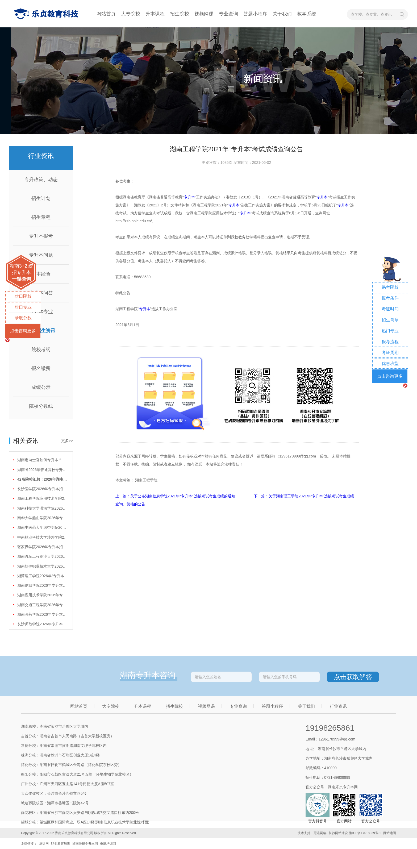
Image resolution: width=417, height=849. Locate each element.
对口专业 (23, 307)
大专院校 (130, 13)
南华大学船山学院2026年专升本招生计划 (42, 518)
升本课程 (155, 13)
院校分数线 (41, 406)
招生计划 (41, 198)
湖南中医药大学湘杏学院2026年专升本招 (42, 527)
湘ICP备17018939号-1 (365, 833)
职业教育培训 (60, 844)
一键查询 (21, 279)
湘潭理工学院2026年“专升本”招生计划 (42, 576)
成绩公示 (41, 387)
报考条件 (390, 298)
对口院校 (23, 296)
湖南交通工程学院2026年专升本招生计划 (42, 605)
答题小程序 (255, 13)
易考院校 (390, 287)
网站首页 (106, 13)
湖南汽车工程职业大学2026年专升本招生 (42, 556)
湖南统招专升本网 (85, 844)
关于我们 (282, 13)
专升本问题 (41, 255)
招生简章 (390, 320)
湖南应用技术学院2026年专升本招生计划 (42, 595)
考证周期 (390, 352)
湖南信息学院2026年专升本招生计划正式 (42, 585)
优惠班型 (390, 363)
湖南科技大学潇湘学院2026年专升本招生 (42, 508)
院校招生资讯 (41, 330)
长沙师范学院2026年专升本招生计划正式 (42, 624)
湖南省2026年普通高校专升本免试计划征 (42, 470)
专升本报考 (41, 236)
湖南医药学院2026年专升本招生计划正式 (42, 614)
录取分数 (23, 318)
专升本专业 (41, 311)
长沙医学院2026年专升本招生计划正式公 (42, 489)
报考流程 (390, 341)
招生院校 (179, 13)
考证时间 (390, 309)
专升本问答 (41, 293)
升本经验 (41, 274)
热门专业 (390, 330)
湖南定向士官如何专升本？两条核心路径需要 (42, 460)
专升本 (189, 197)
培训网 (44, 844)
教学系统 (306, 13)
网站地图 (389, 833)
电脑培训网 (108, 844)
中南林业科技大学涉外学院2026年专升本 (42, 537)
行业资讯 (338, 706)
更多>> (67, 441)
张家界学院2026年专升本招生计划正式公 (42, 547)
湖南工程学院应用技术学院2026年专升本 (42, 498)
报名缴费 (41, 368)
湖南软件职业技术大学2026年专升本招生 (42, 566)
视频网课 (204, 13)
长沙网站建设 (338, 833)
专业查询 (228, 13)
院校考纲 (41, 349)
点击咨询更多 (23, 330)
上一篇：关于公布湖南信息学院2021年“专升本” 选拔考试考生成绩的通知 (175, 496)
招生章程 (41, 217)
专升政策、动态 (41, 179)
